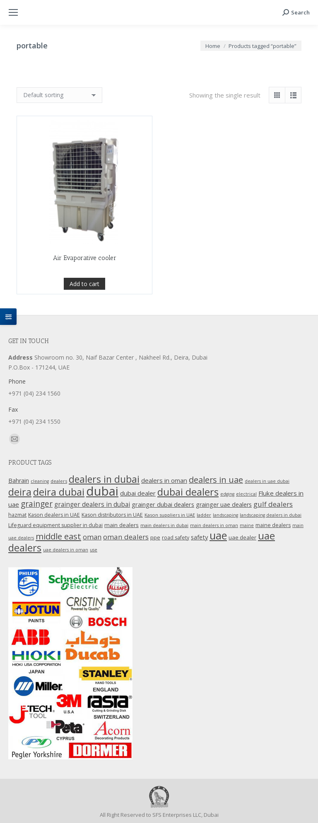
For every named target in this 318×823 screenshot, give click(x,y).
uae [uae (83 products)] (218, 535)
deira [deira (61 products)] (19, 492)
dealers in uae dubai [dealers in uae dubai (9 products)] (267, 481)
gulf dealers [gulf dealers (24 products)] (273, 504)
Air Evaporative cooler (84, 277)
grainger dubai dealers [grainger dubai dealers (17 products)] (163, 504)
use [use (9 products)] (93, 550)
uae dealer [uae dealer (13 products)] (242, 537)
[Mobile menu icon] (13, 12)
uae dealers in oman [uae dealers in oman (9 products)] (65, 550)
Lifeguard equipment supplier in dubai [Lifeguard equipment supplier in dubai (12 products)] (55, 525)
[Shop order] (59, 95)
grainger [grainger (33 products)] (37, 504)
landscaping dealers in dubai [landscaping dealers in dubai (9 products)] (270, 515)
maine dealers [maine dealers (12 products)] (273, 525)
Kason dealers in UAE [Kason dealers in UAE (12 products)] (54, 514)
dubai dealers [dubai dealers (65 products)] (188, 492)
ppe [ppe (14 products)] (155, 537)
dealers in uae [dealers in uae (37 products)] (216, 479)
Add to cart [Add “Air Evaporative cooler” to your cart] (84, 303)
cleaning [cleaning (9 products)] (40, 481)
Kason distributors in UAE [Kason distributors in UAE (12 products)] (112, 514)
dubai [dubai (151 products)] (102, 491)
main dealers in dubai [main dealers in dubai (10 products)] (164, 525)
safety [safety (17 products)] (199, 537)
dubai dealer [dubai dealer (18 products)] (138, 493)
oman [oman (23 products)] (92, 537)
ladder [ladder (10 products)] (204, 515)
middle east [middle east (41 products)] (58, 536)
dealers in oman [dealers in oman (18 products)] (164, 480)
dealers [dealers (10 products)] (59, 481)
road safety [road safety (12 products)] (175, 537)
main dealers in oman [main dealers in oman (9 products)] (214, 525)
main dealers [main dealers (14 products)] (121, 525)
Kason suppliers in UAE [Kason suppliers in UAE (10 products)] (170, 515)
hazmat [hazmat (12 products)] (17, 514)
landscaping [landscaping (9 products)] (225, 515)
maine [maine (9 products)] (247, 525)
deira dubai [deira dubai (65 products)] (58, 492)
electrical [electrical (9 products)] (246, 494)
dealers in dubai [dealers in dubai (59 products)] (104, 479)
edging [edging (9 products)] (227, 494)
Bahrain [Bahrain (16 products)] (18, 480)
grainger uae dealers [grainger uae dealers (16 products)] (224, 504)
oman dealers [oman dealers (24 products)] (126, 537)
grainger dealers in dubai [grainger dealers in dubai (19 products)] (92, 504)
